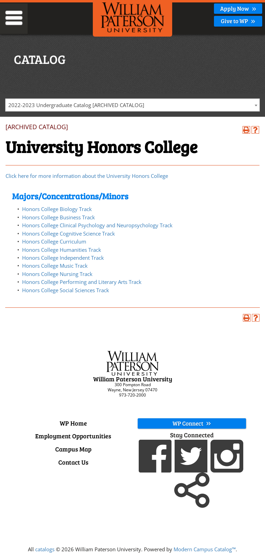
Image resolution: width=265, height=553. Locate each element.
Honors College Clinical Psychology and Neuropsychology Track (97, 225)
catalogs (45, 549)
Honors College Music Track (55, 265)
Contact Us (73, 462)
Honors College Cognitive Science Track (68, 233)
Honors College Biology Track (57, 209)
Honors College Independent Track (63, 257)
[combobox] (132, 105)
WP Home (73, 423)
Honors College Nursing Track (57, 273)
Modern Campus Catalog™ (205, 549)
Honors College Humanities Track (61, 249)
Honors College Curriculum (54, 241)
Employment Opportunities (73, 436)
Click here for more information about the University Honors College (87, 175)
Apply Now (238, 8)
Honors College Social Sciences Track (65, 290)
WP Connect (192, 423)
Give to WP (238, 21)
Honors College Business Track (58, 217)
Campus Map (73, 449)
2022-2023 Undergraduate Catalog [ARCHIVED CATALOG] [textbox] (76, 105)
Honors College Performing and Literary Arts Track (81, 281)
